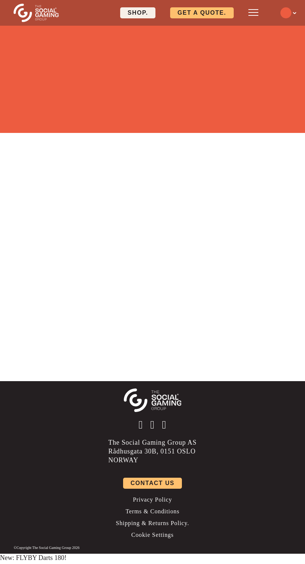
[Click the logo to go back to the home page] (36, 13)
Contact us (152, 483)
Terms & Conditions (153, 511)
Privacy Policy (152, 499)
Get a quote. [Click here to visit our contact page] (201, 13)
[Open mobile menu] (253, 12)
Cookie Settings (152, 535)
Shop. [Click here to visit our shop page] (138, 13)
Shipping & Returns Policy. (152, 523)
